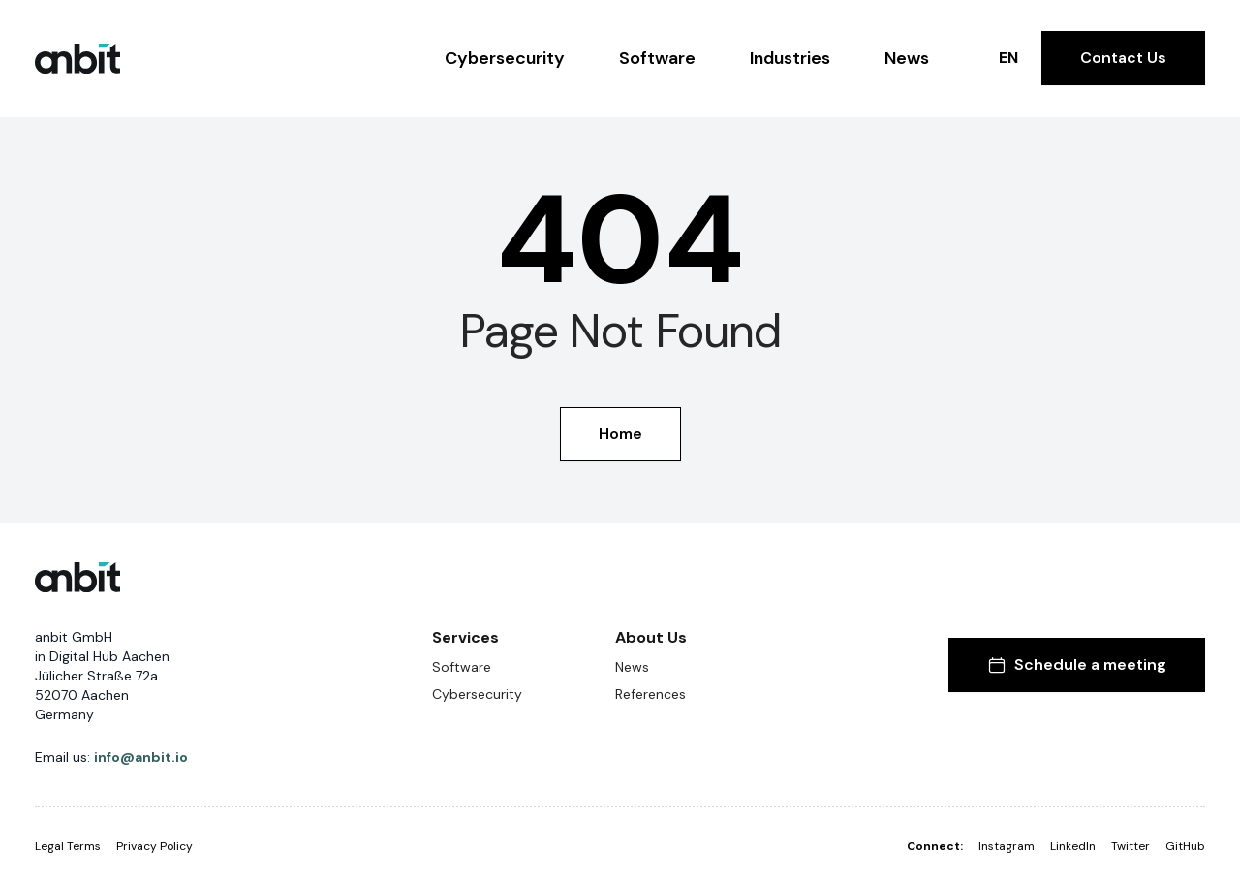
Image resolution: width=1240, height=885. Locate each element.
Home (620, 434)
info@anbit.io (141, 757)
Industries (790, 58)
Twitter (1130, 846)
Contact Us (1123, 57)
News (906, 58)
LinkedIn (1073, 846)
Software (657, 58)
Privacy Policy (154, 846)
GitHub (1185, 846)
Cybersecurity (505, 58)
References (650, 694)
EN (1008, 57)
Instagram (1006, 846)
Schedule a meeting (1076, 664)
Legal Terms (68, 846)
